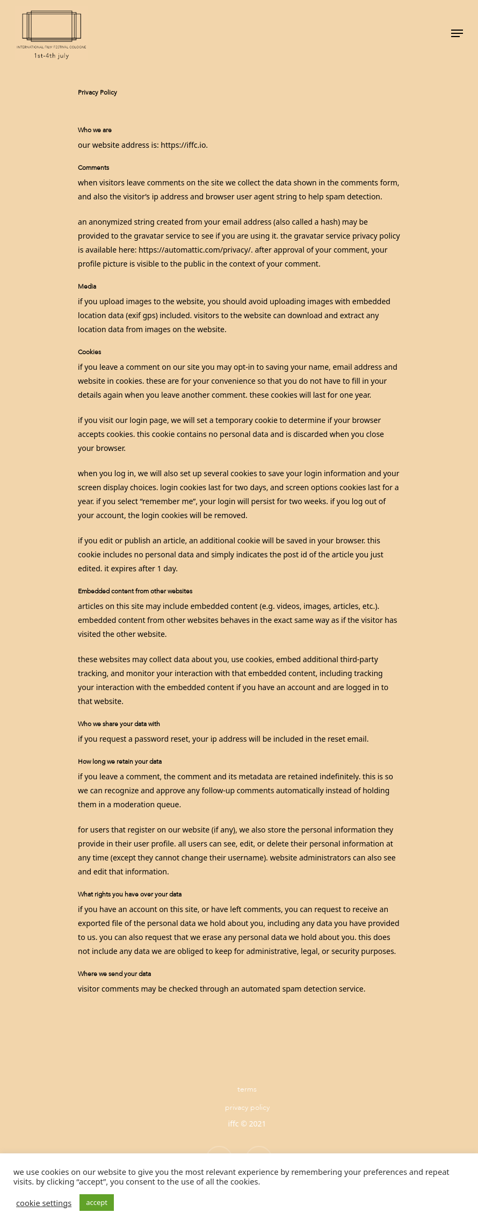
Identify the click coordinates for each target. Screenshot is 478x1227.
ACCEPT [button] (96, 1202)
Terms (247, 1089)
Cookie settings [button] (43, 1203)
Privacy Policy (247, 1107)
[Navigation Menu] (457, 33)
